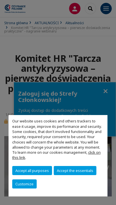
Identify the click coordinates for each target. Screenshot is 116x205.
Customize (24, 183)
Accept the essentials (75, 170)
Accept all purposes (32, 170)
